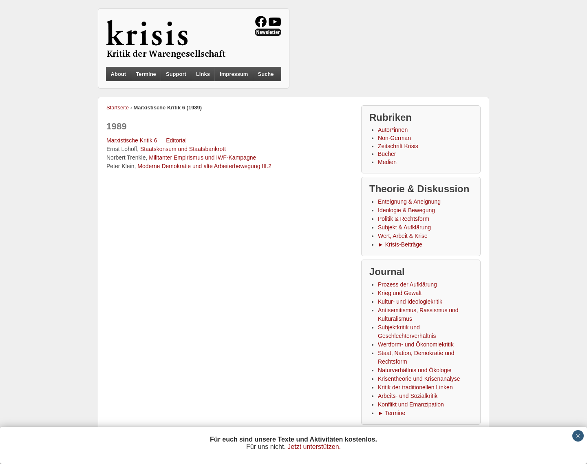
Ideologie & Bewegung (406, 210)
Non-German (394, 138)
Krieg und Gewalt (399, 293)
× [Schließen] (578, 435)
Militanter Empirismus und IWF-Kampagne (202, 157)
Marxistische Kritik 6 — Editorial (146, 140)
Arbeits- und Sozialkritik (407, 396)
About (118, 74)
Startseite (117, 107)
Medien (387, 162)
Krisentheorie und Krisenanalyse (419, 378)
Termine (146, 74)
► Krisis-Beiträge (400, 244)
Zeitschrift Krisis (398, 146)
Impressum (234, 74)
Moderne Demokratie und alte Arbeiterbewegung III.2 (204, 166)
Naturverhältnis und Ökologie (415, 370)
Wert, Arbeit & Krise (403, 236)
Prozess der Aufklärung (407, 284)
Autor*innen (393, 130)
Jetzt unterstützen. (314, 446)
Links (203, 74)
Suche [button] (266, 74)
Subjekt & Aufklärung (404, 227)
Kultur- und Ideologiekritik (410, 301)
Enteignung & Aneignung (409, 201)
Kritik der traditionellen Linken (415, 387)
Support (176, 74)
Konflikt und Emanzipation (411, 404)
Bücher (387, 154)
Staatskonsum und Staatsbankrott (183, 149)
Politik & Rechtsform (403, 218)
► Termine (391, 413)
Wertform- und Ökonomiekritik (416, 344)
